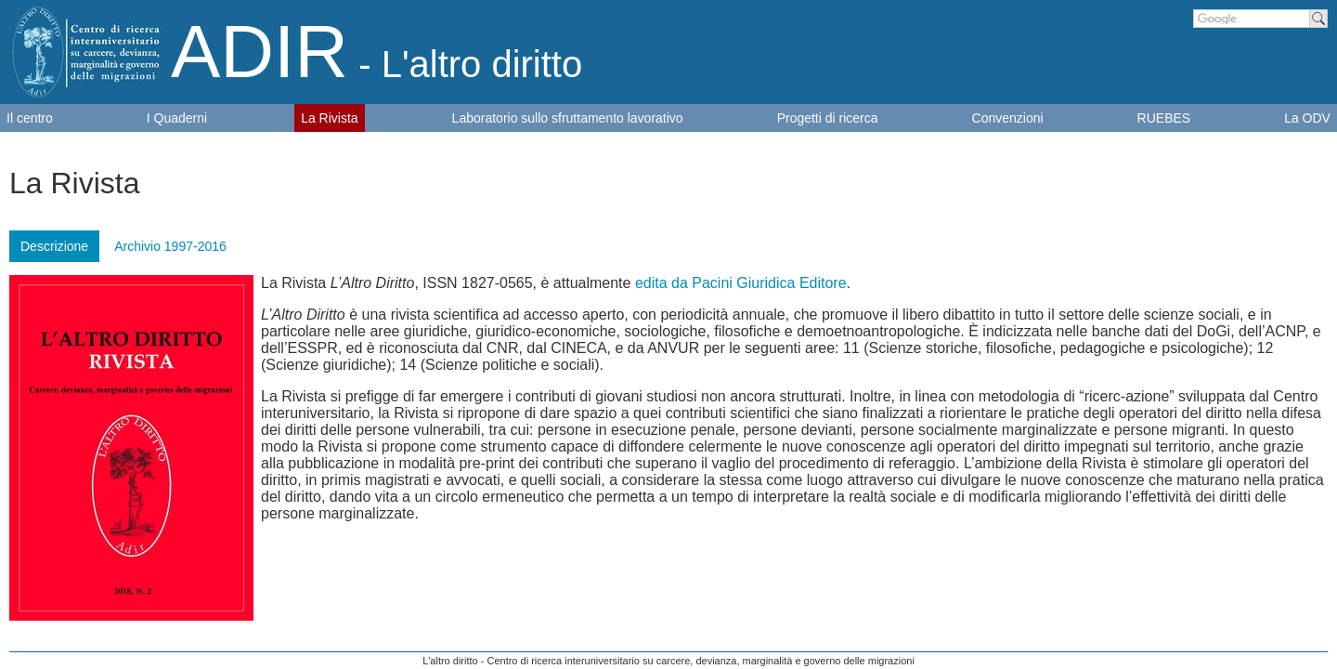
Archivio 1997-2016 (170, 246)
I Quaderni (177, 118)
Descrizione (54, 246)
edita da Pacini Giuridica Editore (741, 283)
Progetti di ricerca (827, 118)
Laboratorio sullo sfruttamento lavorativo (567, 118)
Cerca (1318, 18)
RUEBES (1164, 118)
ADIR (376, 51)
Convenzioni (1008, 118)
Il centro (29, 118)
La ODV (1307, 118)
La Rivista (329, 118)
